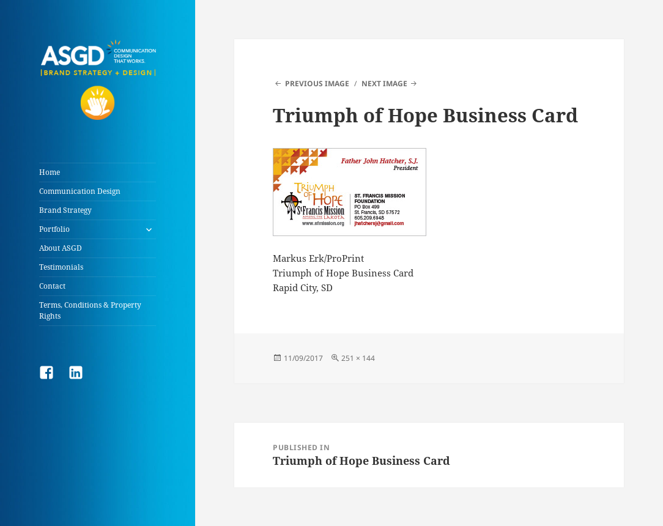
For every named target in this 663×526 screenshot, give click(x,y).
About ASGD (60, 248)
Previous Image (317, 83)
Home (49, 172)
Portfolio (54, 229)
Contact (52, 286)
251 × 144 (358, 358)
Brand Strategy (65, 210)
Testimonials (61, 267)
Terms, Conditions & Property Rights (90, 310)
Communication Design (79, 191)
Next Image (384, 83)
